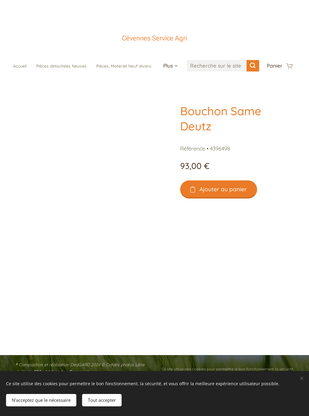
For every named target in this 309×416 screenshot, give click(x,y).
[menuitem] (49, 65)
